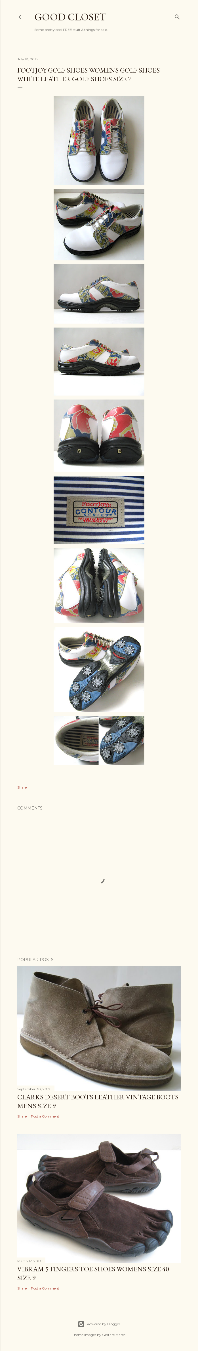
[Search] (177, 16)
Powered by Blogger (99, 1324)
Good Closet (70, 17)
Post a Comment (45, 1116)
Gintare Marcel (114, 1335)
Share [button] (22, 787)
